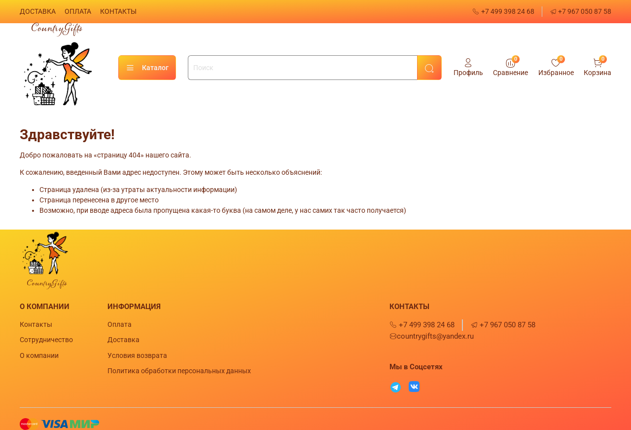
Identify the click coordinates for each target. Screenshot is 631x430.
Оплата (119, 324)
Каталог (147, 68)
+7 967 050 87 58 (581, 11)
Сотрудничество (46, 340)
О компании (39, 355)
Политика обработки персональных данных (179, 371)
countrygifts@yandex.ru (431, 336)
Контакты (36, 324)
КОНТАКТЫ (118, 11)
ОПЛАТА (78, 11)
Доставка (123, 340)
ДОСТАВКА (38, 11)
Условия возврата (137, 355)
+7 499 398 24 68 (503, 11)
